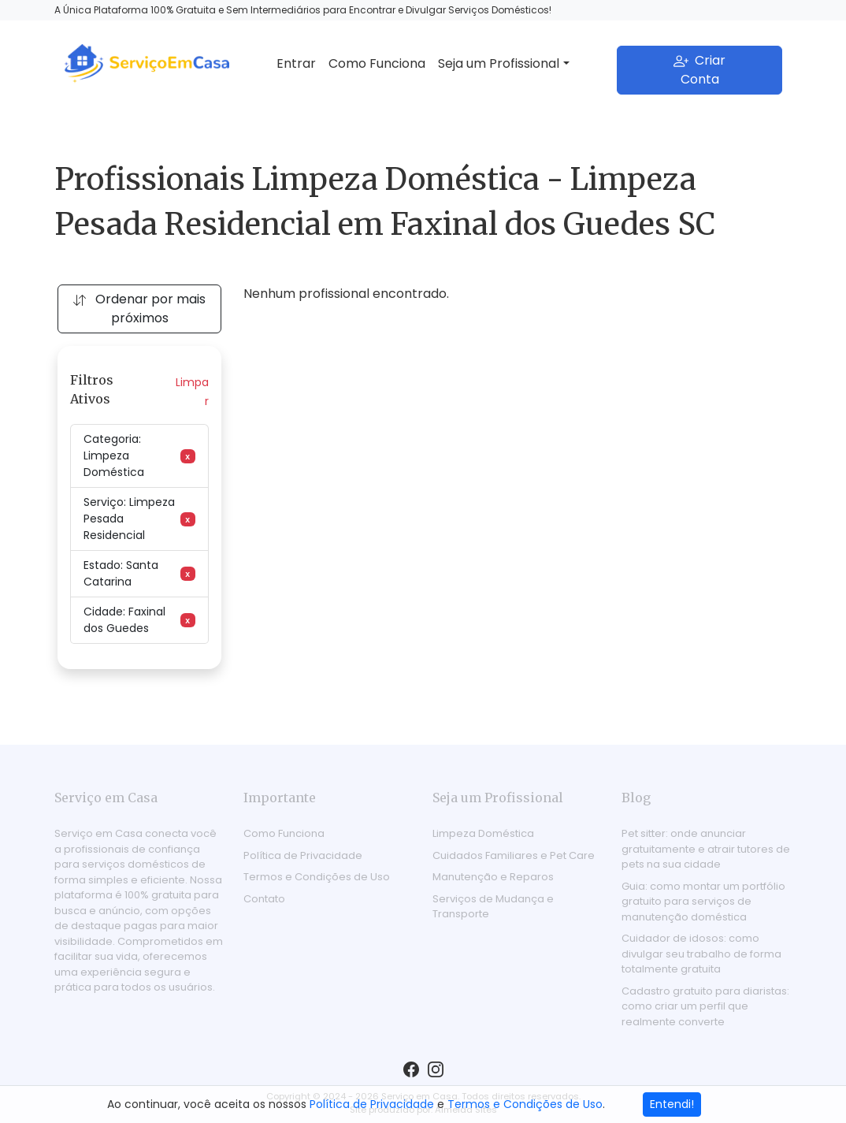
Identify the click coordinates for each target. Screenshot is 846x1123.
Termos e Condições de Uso (316, 876)
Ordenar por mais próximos (139, 308)
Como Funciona (376, 63)
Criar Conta (699, 69)
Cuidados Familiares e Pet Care (513, 855)
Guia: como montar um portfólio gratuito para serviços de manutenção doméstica (703, 901)
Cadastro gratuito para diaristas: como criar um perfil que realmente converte (705, 1006)
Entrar (296, 63)
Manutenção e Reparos (493, 876)
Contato (264, 898)
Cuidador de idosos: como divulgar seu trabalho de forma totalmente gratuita (701, 953)
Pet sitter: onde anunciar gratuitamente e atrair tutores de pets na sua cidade (706, 849)
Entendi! (672, 1104)
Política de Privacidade (302, 855)
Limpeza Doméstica (483, 833)
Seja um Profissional (498, 63)
